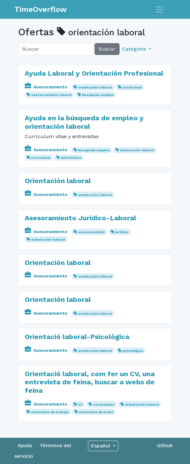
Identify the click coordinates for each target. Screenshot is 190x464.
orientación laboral (95, 87)
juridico (121, 232)
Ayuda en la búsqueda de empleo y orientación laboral (84, 122)
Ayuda (25, 445)
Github (165, 445)
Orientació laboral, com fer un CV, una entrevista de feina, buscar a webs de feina (90, 382)
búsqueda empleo (98, 95)
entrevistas (71, 158)
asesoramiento (91, 232)
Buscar (107, 49)
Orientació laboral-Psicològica (77, 336)
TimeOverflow (40, 9)
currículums (104, 404)
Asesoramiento (47, 86)
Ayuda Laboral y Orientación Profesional (94, 73)
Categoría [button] (134, 49)
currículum (132, 87)
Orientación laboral (58, 181)
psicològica (132, 351)
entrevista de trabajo (50, 412)
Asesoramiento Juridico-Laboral (80, 218)
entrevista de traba (96, 412)
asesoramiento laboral (51, 95)
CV (80, 404)
